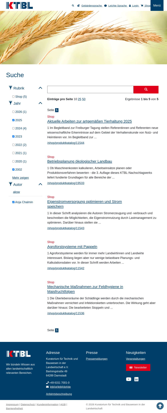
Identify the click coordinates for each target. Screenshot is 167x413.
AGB (63, 404)
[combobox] (90, 89)
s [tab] (17, 192)
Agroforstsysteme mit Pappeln (72, 247)
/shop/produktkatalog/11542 (65, 268)
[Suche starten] (146, 89)
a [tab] (14, 192)
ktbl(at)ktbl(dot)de (60, 386)
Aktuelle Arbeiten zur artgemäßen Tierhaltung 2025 (89, 121)
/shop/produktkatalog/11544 (65, 143)
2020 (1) (19, 161)
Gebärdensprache (92, 5)
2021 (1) (19, 153)
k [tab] (15, 192)
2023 (17, 136)
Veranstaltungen (135, 358)
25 (79, 99)
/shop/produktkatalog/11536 (65, 313)
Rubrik (18, 88)
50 (83, 99)
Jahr (17, 103)
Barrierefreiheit (14, 408)
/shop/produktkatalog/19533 (65, 183)
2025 (17, 120)
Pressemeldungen (97, 358)
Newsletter (138, 367)
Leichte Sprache (118, 5)
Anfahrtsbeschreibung (59, 394)
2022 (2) (19, 145)
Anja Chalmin (22, 202)
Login (134, 5)
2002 (17, 169)
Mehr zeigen (20, 177)
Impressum (12, 404)
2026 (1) (19, 112)
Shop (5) (19, 96)
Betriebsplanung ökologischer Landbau (79, 161)
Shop (146, 5)
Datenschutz (28, 404)
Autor (17, 184)
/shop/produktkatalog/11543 (65, 228)
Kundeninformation (47, 404)
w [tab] (19, 192)
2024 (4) (19, 128)
